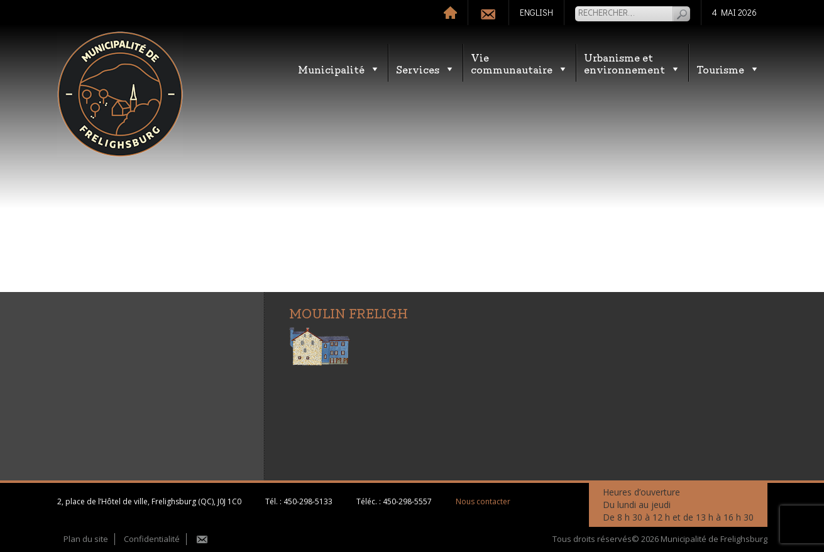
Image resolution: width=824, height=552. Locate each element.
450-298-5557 (407, 501)
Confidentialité (152, 538)
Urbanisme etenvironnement (632, 63)
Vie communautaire (519, 63)
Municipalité (339, 69)
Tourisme (728, 69)
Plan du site (85, 538)
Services (425, 69)
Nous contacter (483, 501)
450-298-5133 (307, 501)
